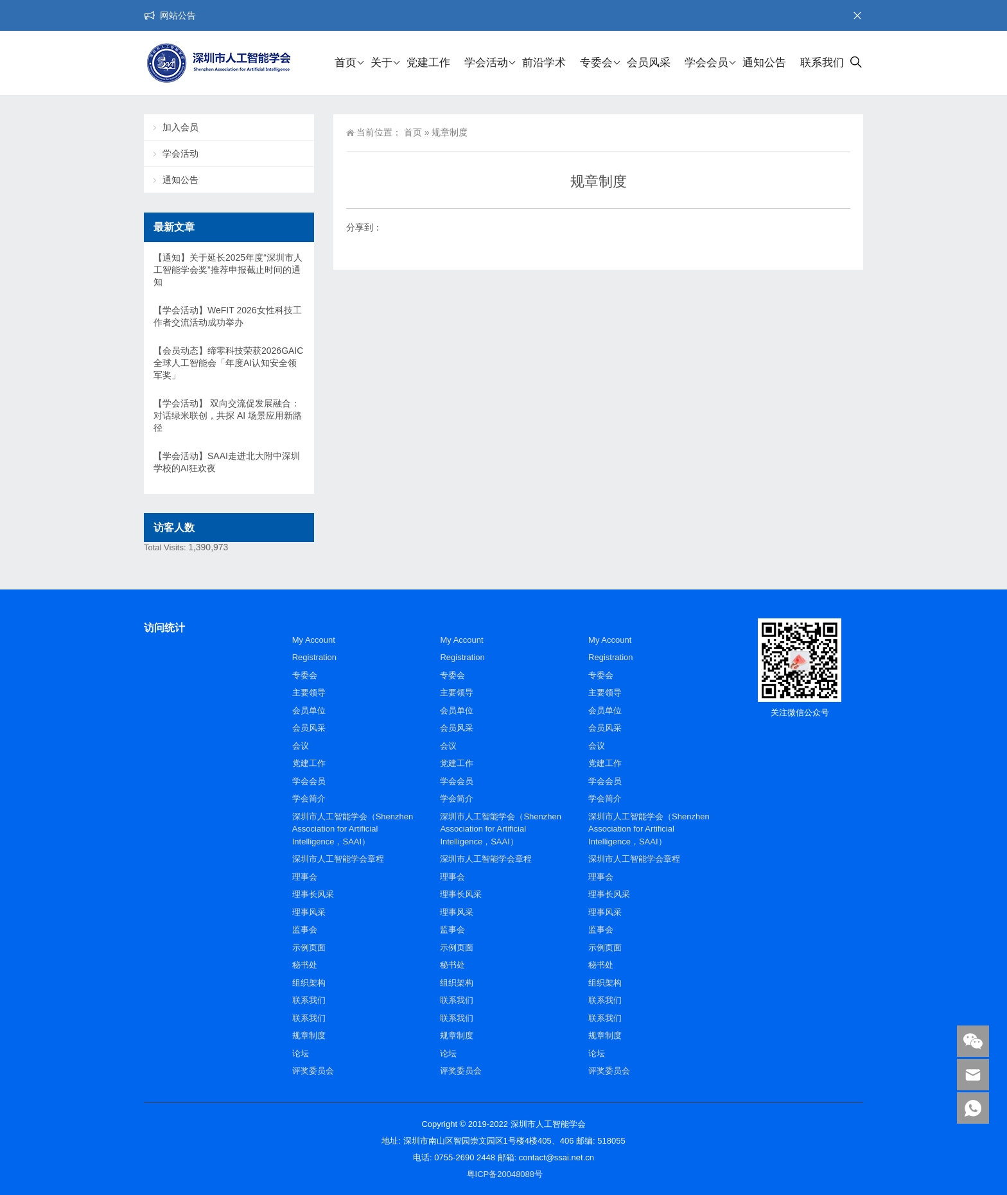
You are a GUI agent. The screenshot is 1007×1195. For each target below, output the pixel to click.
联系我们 (822, 63)
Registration (314, 657)
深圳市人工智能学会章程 (338, 859)
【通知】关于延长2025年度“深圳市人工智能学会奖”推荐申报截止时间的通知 (227, 269)
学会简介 (309, 798)
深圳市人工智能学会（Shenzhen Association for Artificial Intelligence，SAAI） (353, 829)
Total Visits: (166, 547)
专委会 (596, 63)
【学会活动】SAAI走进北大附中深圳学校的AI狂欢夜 (226, 462)
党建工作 (428, 63)
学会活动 (486, 63)
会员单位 (309, 710)
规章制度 (309, 1035)
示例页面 (309, 947)
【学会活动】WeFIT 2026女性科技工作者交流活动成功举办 (227, 316)
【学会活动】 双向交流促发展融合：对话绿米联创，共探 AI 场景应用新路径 (227, 415)
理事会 (304, 877)
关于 (381, 63)
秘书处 (304, 965)
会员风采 (648, 63)
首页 (345, 63)
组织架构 (309, 983)
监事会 (304, 929)
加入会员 (180, 127)
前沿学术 (544, 63)
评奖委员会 (313, 1071)
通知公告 (764, 63)
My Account (313, 640)
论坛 (300, 1053)
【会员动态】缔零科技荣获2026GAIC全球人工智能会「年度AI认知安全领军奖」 (228, 362)
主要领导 (309, 692)
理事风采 (309, 912)
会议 (300, 746)
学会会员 (706, 63)
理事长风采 (313, 894)
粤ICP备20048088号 (505, 1174)
